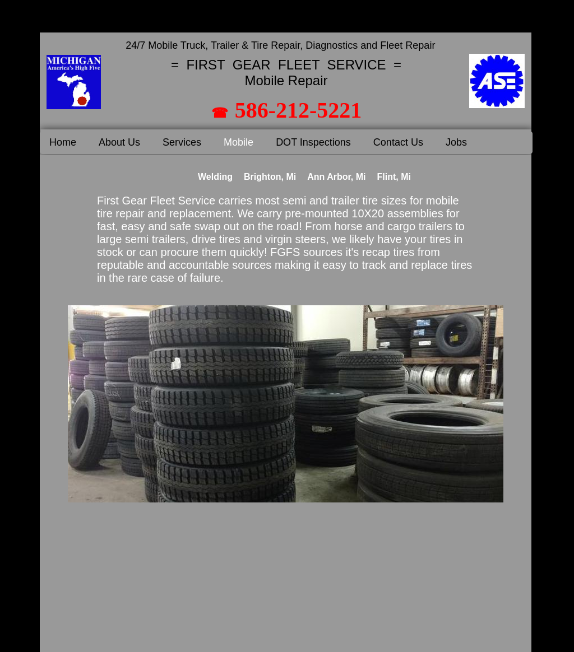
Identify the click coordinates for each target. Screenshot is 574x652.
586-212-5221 (298, 110)
